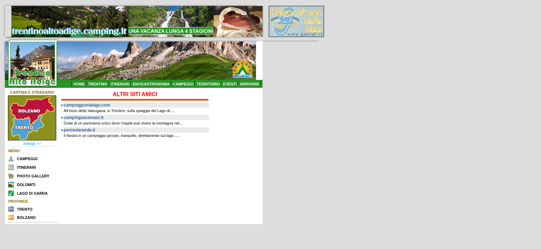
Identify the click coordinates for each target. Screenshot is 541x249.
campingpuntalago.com (87, 105)
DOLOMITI (26, 185)
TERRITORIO (208, 84)
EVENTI (230, 84)
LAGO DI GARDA (32, 193)
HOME (79, 84)
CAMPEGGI (183, 84)
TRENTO (24, 209)
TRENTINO (97, 84)
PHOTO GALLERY (33, 176)
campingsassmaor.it (84, 117)
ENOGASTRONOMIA (151, 84)
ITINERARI (119, 84)
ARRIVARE (249, 84)
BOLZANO (26, 217)
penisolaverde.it (79, 130)
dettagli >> (32, 143)
